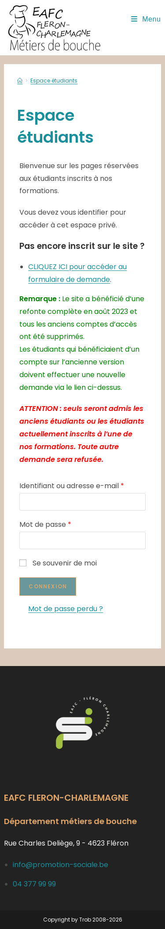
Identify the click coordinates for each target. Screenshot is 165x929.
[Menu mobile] (146, 19)
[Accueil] (19, 80)
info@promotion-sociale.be (60, 865)
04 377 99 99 (34, 884)
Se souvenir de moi (58, 563)
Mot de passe (45, 524)
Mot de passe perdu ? (65, 609)
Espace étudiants (53, 80)
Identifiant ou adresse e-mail (71, 486)
